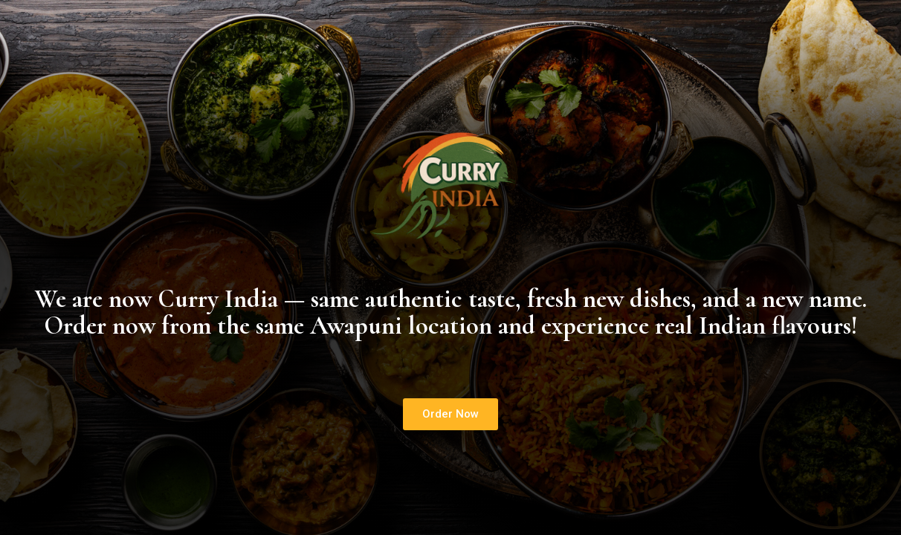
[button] (450, 414)
